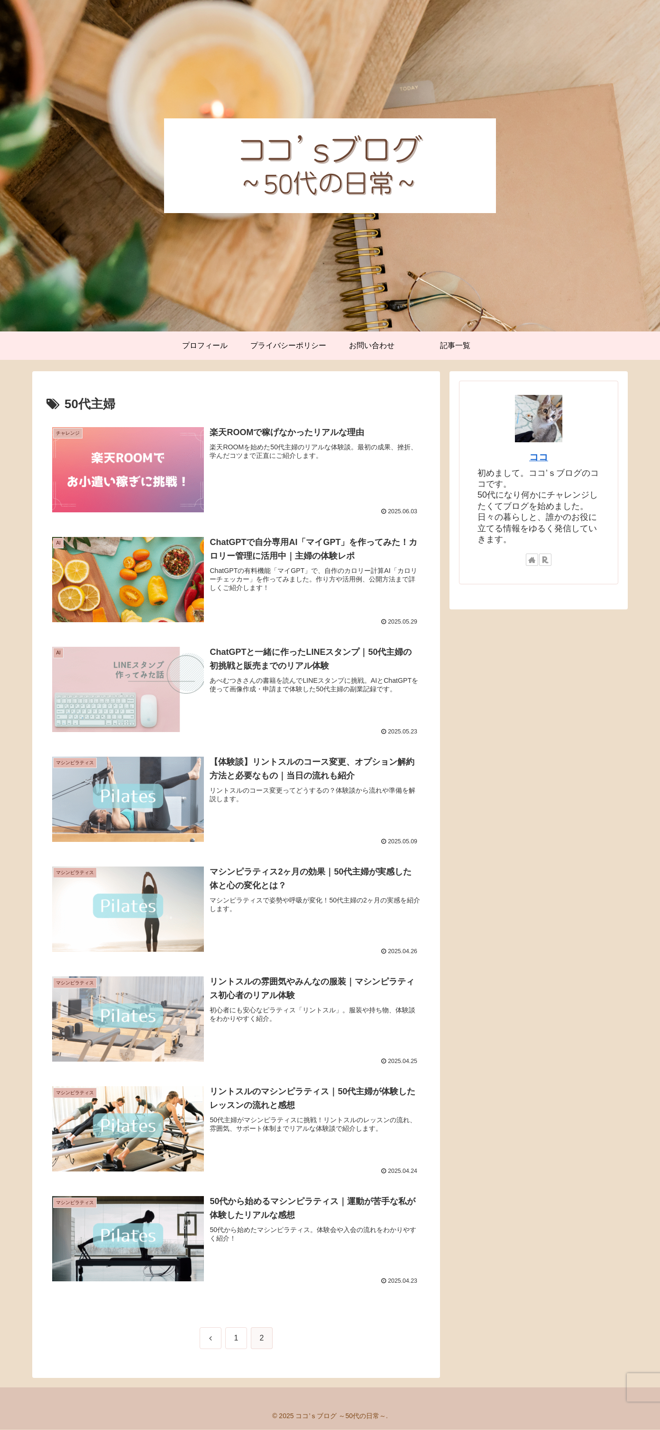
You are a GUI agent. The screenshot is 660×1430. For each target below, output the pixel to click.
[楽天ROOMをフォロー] (545, 560)
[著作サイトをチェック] (532, 560)
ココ (538, 457)
